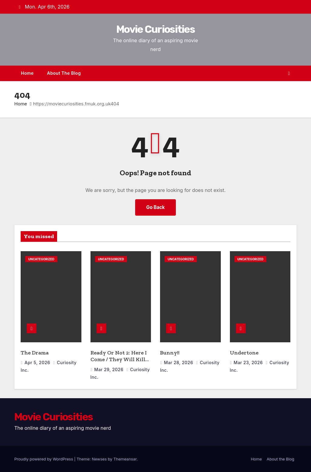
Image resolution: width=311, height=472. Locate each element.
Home (27, 73)
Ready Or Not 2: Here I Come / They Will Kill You (119, 359)
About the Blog (64, 73)
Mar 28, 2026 (179, 362)
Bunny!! (169, 352)
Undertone (244, 352)
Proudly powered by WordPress (44, 459)
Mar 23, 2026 (249, 362)
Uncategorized (41, 259)
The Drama (35, 352)
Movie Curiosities (155, 29)
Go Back (155, 207)
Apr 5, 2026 (38, 362)
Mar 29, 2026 (109, 369)
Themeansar (125, 459)
